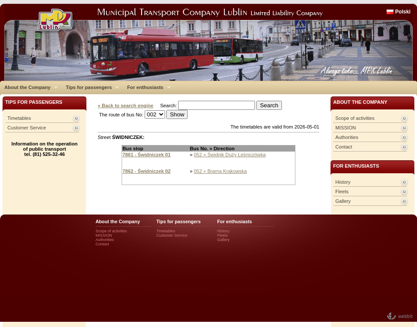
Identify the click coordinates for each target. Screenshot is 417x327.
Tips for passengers (90, 87)
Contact (343, 146)
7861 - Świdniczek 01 (146, 154)
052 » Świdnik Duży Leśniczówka (229, 154)
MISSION (345, 127)
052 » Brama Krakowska (220, 171)
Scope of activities (354, 118)
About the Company (29, 87)
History (343, 182)
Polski (402, 12)
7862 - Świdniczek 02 (146, 171)
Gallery (343, 201)
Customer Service (26, 127)
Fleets (341, 191)
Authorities (346, 137)
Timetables (19, 118)
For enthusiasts (147, 87)
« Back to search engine (125, 105)
